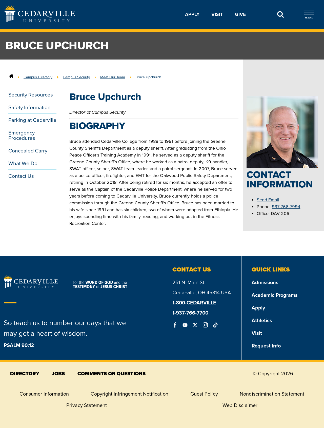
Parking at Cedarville (32, 120)
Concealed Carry (27, 150)
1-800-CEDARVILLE (194, 302)
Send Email (268, 200)
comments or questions (111, 373)
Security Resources (30, 95)
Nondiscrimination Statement (272, 394)
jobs (58, 373)
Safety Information (29, 107)
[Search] (280, 14)
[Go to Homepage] (40, 20)
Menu (309, 14)
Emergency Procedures (21, 135)
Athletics (262, 320)
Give (240, 14)
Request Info (266, 345)
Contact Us (21, 176)
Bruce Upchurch (148, 77)
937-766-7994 (286, 206)
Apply (192, 14)
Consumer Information (44, 394)
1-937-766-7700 (190, 313)
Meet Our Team (112, 77)
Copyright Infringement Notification (129, 394)
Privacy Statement (86, 405)
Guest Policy (204, 394)
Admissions (265, 282)
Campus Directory (38, 77)
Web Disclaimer (239, 405)
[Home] (11, 77)
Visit (217, 14)
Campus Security (76, 77)
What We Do (22, 163)
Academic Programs (275, 295)
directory (24, 373)
